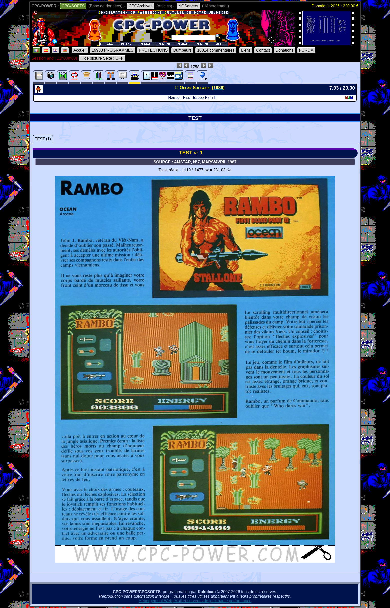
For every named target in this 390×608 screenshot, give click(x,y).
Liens (246, 50)
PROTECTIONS (153, 50)
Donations (284, 50)
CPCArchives (140, 6)
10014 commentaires (215, 50)
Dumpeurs (182, 50)
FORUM (306, 50)
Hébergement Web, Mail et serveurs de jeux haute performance (195, 601)
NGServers (188, 6)
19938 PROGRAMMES (112, 50)
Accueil (79, 50)
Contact (263, 50)
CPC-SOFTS (73, 6)
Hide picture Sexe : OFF (102, 58)
